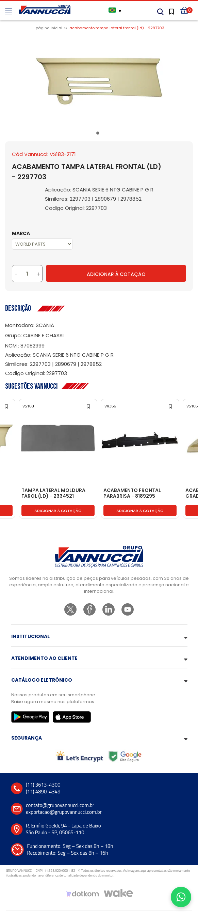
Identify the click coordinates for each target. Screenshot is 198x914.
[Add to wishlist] (7, 406)
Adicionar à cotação (58, 510)
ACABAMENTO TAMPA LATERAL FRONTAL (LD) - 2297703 (116, 28)
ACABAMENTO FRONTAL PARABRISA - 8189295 (132, 493)
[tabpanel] (99, 81)
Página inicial (49, 28)
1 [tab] (99, 134)
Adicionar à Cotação (116, 274)
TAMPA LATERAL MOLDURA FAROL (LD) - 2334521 (53, 493)
